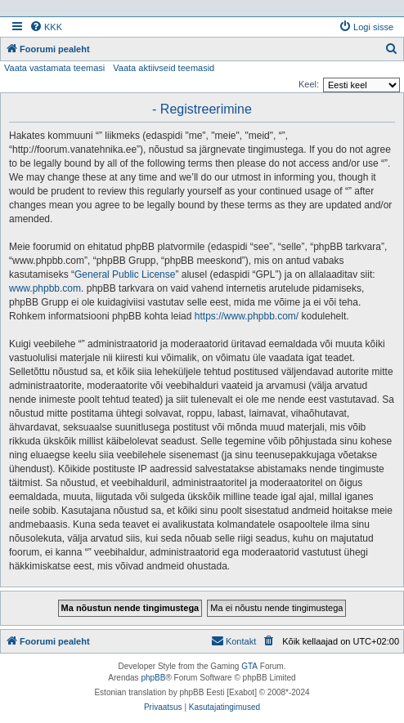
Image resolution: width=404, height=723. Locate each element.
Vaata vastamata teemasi (54, 68)
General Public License (124, 274)
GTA (249, 666)
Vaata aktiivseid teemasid (163, 68)
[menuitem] (45, 27)
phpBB (153, 677)
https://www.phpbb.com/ (247, 316)
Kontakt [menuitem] (233, 640)
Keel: (309, 84)
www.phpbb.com (45, 288)
